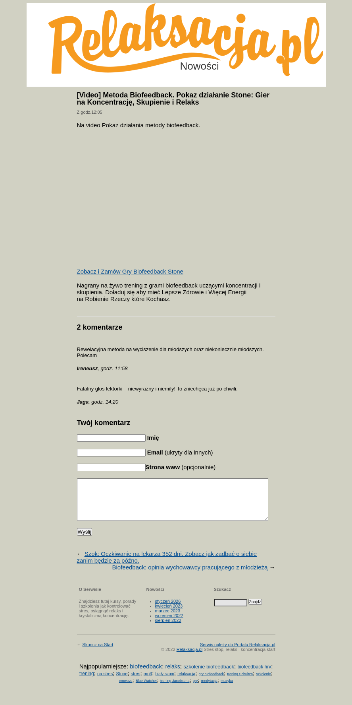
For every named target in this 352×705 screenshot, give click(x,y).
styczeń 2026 (168, 609)
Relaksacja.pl (189, 657)
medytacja (209, 689)
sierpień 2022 (168, 628)
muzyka (227, 689)
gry (195, 689)
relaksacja (186, 682)
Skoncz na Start (98, 653)
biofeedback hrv (254, 675)
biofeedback (146, 674)
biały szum (165, 682)
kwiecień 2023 (169, 614)
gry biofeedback (211, 682)
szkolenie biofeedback (208, 675)
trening (86, 682)
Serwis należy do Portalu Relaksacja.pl (237, 653)
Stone (122, 682)
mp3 (148, 682)
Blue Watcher (146, 689)
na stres (105, 682)
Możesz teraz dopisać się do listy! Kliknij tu (319, 33)
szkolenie (263, 682)
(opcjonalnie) (181, 467)
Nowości (199, 66)
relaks (172, 675)
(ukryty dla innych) (179, 452)
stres (135, 682)
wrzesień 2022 (169, 623)
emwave (126, 689)
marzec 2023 (168, 619)
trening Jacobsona (175, 689)
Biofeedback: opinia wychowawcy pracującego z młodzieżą (189, 575)
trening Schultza (240, 682)
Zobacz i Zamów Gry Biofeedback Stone (130, 271)
